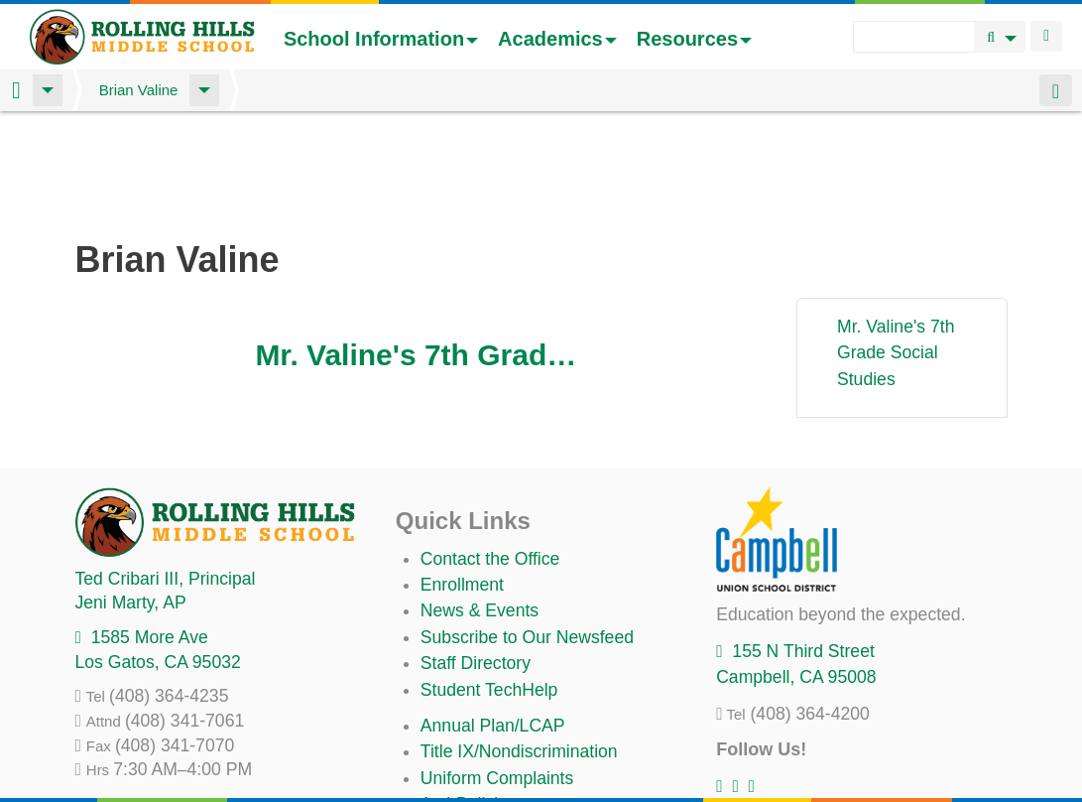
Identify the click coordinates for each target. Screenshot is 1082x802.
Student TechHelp (489, 586)
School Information (381, 39)
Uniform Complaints (497, 674)
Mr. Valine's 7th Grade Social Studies (420, 250)
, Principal (165, 474)
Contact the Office (490, 455)
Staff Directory (476, 559)
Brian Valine (139, 89)
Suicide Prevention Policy (519, 726)
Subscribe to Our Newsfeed (527, 533)
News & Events (480, 506)
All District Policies (492, 752)
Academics (557, 39)
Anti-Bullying (469, 700)
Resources (694, 39)
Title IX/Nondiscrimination (519, 647)
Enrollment (462, 480)
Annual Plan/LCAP (493, 621)
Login (1046, 36)
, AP (130, 498)
